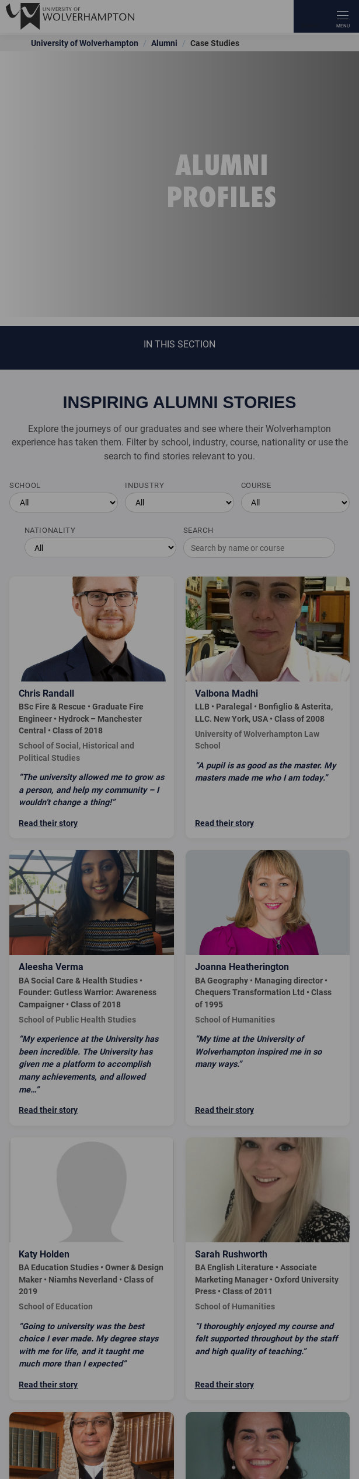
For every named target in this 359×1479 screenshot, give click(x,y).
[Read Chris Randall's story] (91, 708)
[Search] (310, 16)
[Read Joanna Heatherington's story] (268, 987)
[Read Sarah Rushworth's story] (268, 1268)
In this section (179, 344)
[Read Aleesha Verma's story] (91, 987)
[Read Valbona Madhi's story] (268, 708)
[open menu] (342, 16)
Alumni (164, 42)
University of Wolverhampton (84, 42)
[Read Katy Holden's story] (91, 1268)
